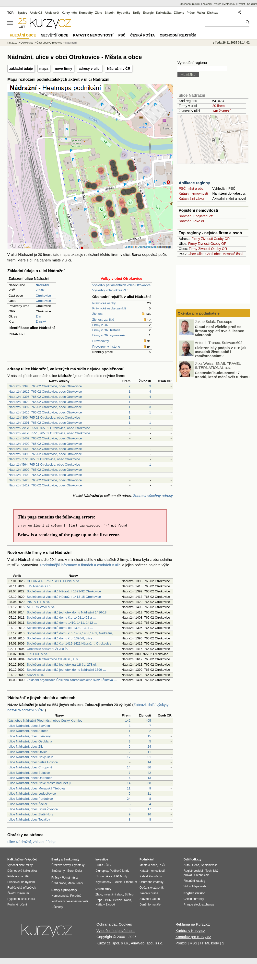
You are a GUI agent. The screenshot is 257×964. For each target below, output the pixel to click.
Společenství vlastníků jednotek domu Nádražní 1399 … (66, 669)
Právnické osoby (104, 303)
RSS (193, 943)
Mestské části (232, 254)
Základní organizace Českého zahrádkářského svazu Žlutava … (72, 680)
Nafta (127, 900)
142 (127, 720)
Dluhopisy (101, 870)
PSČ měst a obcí (191, 188)
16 (149, 814)
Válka (201, 12)
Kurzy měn (69, 12)
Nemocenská (60, 895)
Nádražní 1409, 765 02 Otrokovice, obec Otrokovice (45, 444)
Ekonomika (102, 876)
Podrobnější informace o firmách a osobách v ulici (80, 565)
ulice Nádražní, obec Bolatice (29, 773)
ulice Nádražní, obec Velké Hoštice (33, 762)
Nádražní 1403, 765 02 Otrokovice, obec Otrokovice (45, 475)
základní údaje (21, 69)
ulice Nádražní (192, 95)
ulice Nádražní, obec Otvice (28, 752)
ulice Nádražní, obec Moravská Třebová (37, 788)
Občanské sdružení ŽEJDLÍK (47, 649)
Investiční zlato (113, 894)
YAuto (217, 3)
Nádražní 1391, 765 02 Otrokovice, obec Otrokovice (45, 422)
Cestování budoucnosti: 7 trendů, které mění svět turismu (222, 375)
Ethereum (130, 882)
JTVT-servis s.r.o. (39, 586)
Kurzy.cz (12, 42)
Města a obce (148, 865)
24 (149, 746)
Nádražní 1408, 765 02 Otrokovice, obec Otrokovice (45, 449)
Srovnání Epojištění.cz (196, 216)
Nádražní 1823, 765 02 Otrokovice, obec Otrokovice (45, 402)
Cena (195, 865)
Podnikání (146, 859)
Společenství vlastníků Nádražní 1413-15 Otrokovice (64, 597)
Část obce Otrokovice (49, 42)
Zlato (98, 12)
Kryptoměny (103, 882)
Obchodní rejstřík (190, 3)
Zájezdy (207, 3)
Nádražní (71, 42)
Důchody (57, 907)
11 (149, 752)
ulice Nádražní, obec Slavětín (29, 726)
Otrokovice (43, 295)
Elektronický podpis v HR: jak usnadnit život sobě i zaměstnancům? (220, 351)
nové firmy (63, 69)
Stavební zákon (150, 899)
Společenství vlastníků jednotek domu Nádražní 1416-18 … (69, 612)
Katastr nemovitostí (193, 193)
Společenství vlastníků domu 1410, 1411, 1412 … (62, 622)
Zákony (179, 12)
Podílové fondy (119, 870)
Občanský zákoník (152, 887)
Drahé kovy (103, 889)
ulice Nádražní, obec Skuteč (28, 731)
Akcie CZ (36, 12)
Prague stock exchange (199, 904)
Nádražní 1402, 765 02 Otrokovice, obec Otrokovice (45, 438)
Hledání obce (23, 35)
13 (149, 778)
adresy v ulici (90, 69)
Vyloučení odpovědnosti (115, 931)
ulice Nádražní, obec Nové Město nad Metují (40, 783)
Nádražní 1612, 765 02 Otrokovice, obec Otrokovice (45, 391)
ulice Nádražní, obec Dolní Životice (33, 809)
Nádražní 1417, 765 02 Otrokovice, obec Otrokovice (45, 485)
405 (148, 720)
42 (149, 773)
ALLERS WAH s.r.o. (41, 607)
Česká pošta (142, 35)
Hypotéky (123, 12)
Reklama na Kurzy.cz (192, 924)
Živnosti (97, 314)
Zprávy (22, 12)
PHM (108, 900)
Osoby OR (222, 239)
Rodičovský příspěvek (21, 887)
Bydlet (241, 3)
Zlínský (41, 321)
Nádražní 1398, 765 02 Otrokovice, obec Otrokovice (45, 454)
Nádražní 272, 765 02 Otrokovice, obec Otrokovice (44, 459)
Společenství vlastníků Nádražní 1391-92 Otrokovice (64, 591)
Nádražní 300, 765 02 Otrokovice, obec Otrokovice (44, 417)
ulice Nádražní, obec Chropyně (30, 767)
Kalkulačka (164, 12)
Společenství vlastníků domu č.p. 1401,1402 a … (61, 617)
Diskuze (212, 12)
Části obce (213, 254)
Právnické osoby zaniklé (109, 308)
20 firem (218, 106)
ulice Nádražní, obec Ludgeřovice (32, 793)
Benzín (117, 900)
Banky (55, 859)
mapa (43, 69)
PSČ (121, 35)
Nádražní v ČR (118, 69)
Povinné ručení (17, 904)
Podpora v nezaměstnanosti (69, 901)
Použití (181, 943)
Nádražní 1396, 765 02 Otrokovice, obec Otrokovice (45, 397)
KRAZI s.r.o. (35, 675)
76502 (40, 290)
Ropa (99, 900)
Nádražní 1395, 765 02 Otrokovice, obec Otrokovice (45, 386)
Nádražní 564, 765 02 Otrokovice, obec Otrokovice (44, 464)
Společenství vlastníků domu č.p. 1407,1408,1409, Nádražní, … (72, 633)
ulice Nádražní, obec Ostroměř (30, 778)
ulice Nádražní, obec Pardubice (31, 798)
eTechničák (201, 875)
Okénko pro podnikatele (199, 313)
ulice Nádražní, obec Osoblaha (30, 741)
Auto (187, 865)
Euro (70, 870)
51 (149, 757)
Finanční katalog (194, 880)
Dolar (78, 870)
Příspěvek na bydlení (21, 882)
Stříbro (129, 894)
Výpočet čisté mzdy (20, 865)
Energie (148, 12)
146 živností (221, 111)
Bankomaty (71, 859)
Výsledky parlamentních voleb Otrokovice (121, 285)
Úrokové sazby (60, 865)
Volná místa (70, 877)
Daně (143, 904)
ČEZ (109, 865)
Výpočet (31, 859)
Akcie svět (52, 12)
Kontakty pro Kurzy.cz (193, 937)
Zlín (38, 316)
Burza (99, 865)
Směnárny (58, 870)
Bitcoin (110, 12)
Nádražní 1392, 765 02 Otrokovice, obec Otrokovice (45, 407)
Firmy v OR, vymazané (108, 335)
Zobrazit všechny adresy (153, 496)
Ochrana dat (106, 924)
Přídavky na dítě (18, 876)
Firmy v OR (100, 325)
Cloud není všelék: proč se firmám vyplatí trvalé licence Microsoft (219, 331)
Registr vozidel (193, 870)
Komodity (86, 12)
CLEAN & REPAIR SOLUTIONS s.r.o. (53, 581)
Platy (79, 883)
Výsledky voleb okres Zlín (110, 290)
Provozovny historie (106, 346)
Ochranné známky (151, 882)
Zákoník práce (149, 893)
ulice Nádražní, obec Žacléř (28, 804)
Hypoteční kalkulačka (21, 899)
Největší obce (54, 35)
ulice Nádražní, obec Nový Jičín (31, 757)
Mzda (71, 883)
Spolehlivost (209, 865)
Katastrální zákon (192, 198)
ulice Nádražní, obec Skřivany (30, 736)
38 (149, 783)
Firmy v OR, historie (106, 330)
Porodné (75, 895)
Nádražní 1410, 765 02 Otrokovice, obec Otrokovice (45, 412)
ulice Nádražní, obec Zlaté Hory (31, 814)
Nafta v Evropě (105, 904)
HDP (115, 876)
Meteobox (229, 3)
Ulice (200, 254)
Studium (252, 3)
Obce (192, 254)
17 (128, 757)
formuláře (154, 904)
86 (149, 767)
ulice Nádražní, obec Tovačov (29, 819)
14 (149, 762)
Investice (101, 859)
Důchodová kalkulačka (22, 870)
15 (149, 736)
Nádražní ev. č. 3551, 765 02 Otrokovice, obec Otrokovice (49, 433)
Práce (191, 12)
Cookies (125, 924)
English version (194, 893)
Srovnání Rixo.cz (192, 221)
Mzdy (123, 876)
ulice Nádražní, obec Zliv (26, 746)
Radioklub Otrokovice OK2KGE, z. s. (53, 659)
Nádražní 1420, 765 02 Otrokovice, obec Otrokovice (45, 480)
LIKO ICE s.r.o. (37, 654)
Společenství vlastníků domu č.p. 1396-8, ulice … (61, 638)
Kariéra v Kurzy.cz (190, 931)
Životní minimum (18, 893)
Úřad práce (58, 883)
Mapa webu (199, 886)
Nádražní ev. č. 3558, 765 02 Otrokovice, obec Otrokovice (49, 428)
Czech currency (194, 899)
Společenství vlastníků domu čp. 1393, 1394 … (60, 628)
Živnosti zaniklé (103, 319)
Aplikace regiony (194, 183)
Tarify (136, 12)
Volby (187, 886)
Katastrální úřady (151, 876)
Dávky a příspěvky (64, 890)
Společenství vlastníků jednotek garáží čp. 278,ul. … (64, 664)
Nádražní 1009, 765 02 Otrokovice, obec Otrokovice (45, 469)
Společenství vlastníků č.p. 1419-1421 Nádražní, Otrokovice (69, 643)
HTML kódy (209, 943)
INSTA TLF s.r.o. (38, 602)
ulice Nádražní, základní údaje (32, 842)
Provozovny (100, 341)
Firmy (195, 239)
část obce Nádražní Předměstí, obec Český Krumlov (45, 720)
